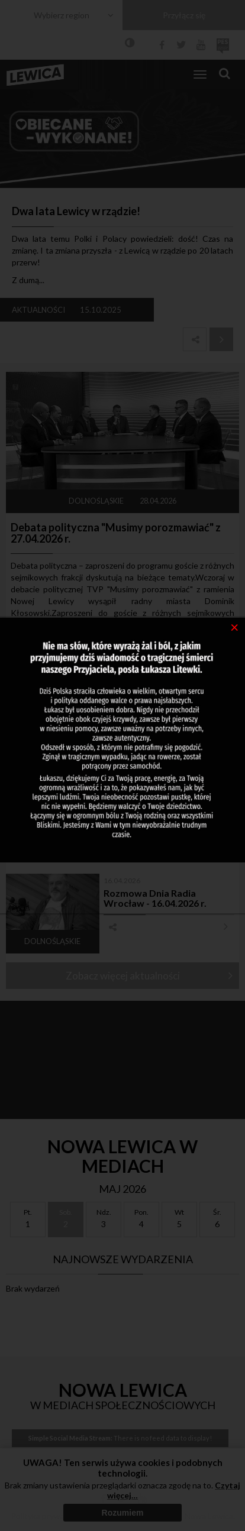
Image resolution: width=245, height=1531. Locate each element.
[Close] (234, 626)
